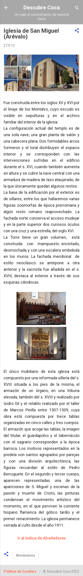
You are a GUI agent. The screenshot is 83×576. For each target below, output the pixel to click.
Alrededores (25, 555)
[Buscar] (76, 8)
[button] (76, 31)
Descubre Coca (41, 7)
